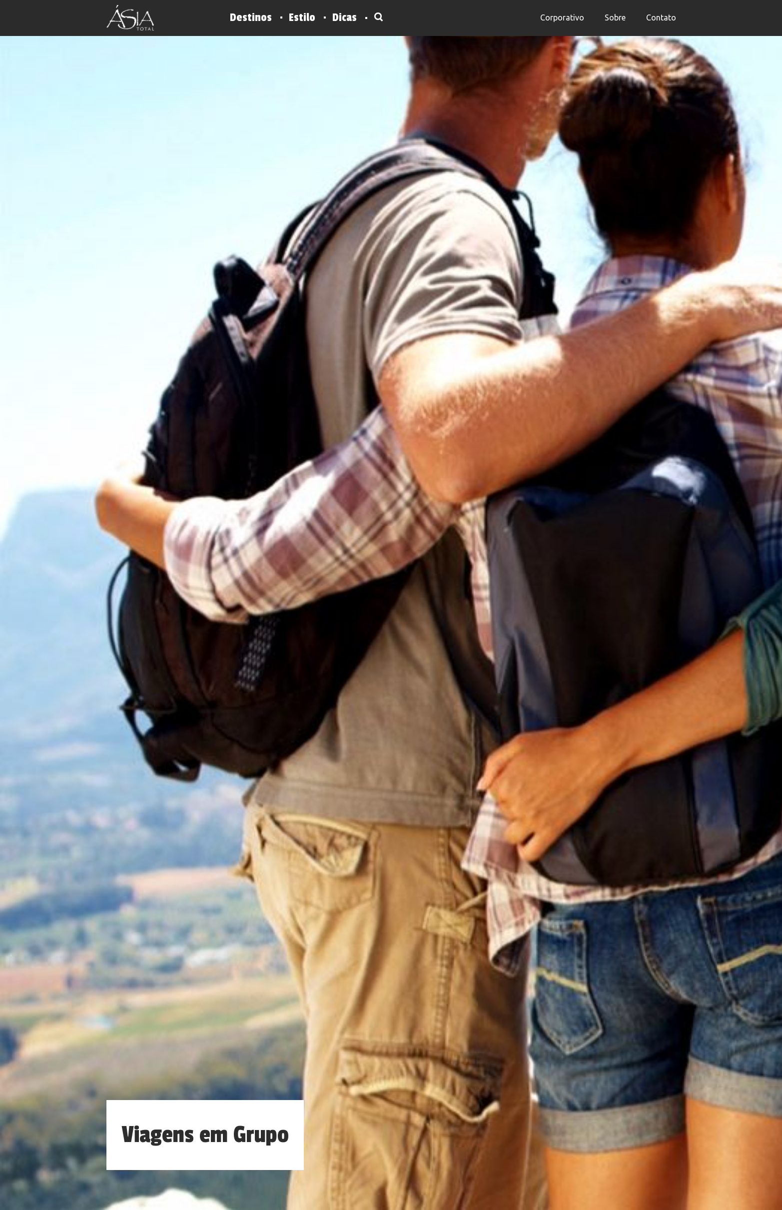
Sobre (615, 17)
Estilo (302, 17)
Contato (661, 17)
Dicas (344, 17)
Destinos (251, 17)
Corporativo (562, 17)
